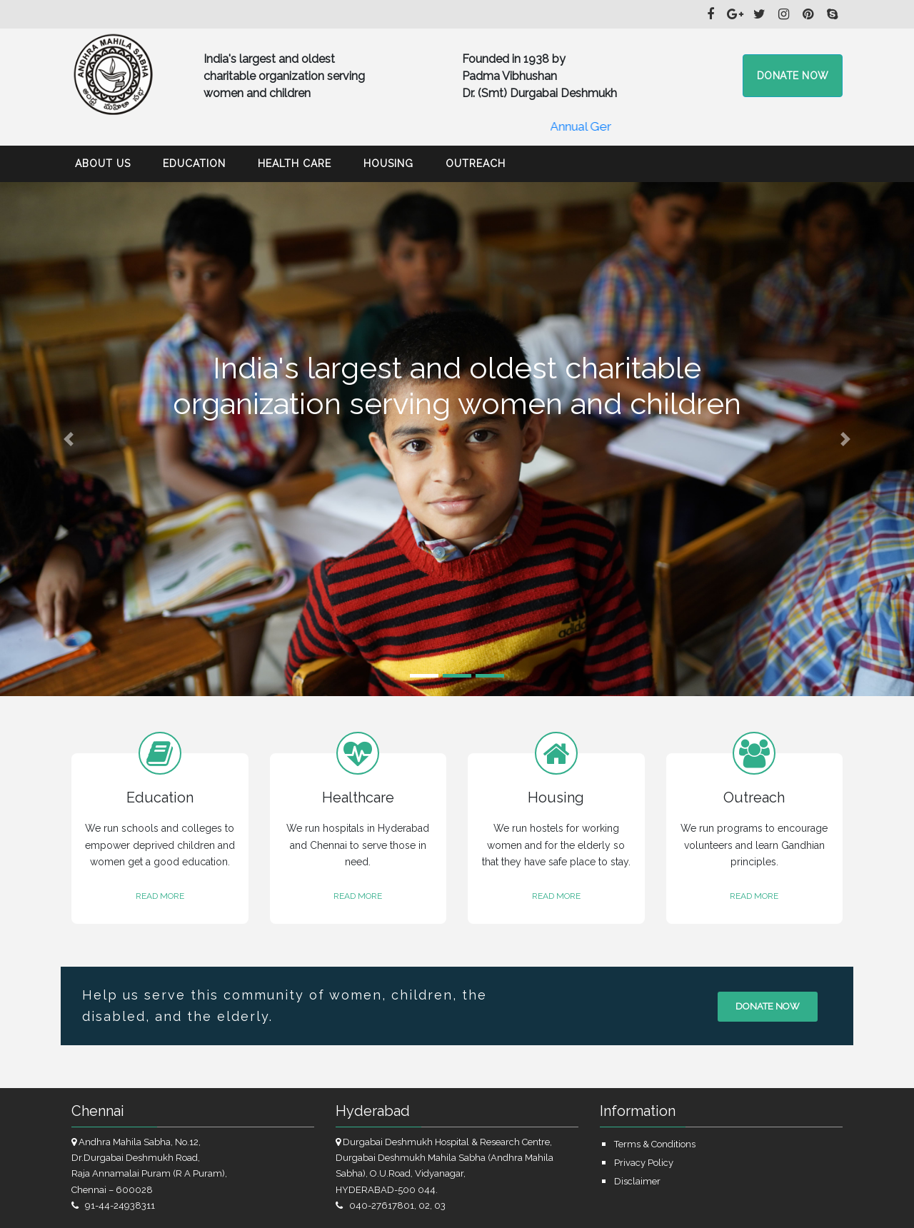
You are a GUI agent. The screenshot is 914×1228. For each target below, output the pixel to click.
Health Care (294, 163)
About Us (103, 163)
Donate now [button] (793, 75)
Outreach (476, 163)
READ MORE (160, 896)
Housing (388, 163)
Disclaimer (637, 1181)
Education (194, 163)
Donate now (767, 1006)
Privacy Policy (643, 1162)
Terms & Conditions (654, 1144)
